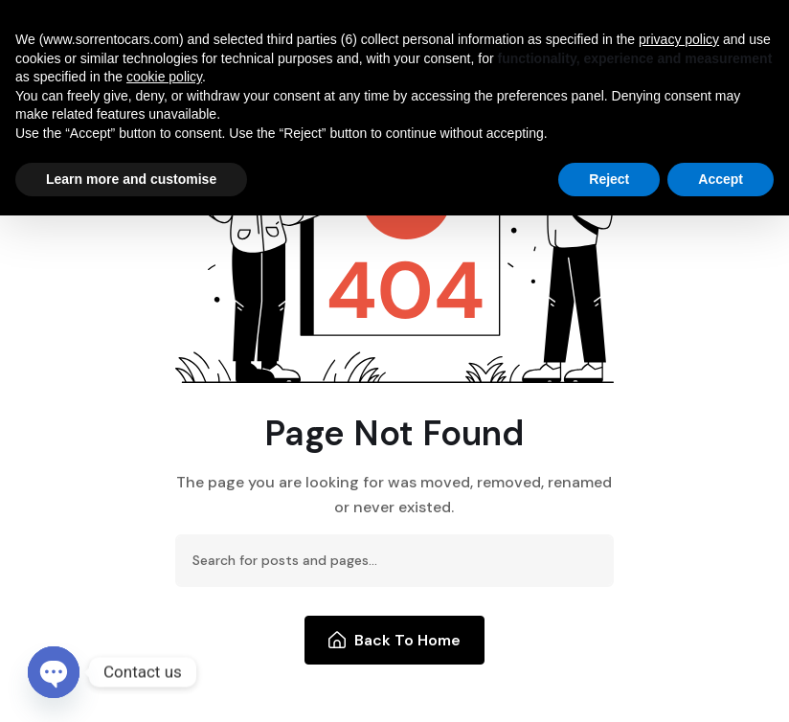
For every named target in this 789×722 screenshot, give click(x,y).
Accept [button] (720, 179)
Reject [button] (609, 179)
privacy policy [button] (679, 39)
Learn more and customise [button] (131, 179)
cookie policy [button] (164, 76)
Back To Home (395, 640)
